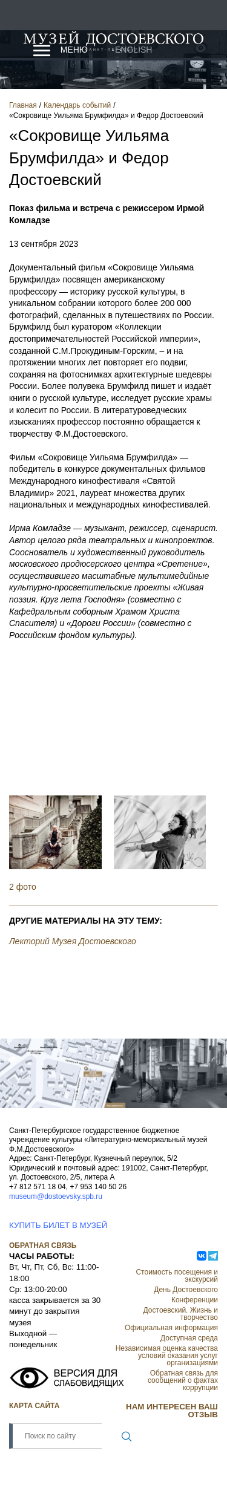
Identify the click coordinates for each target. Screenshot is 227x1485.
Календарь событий (77, 105)
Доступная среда (189, 1338)
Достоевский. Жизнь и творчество (180, 1314)
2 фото (22, 887)
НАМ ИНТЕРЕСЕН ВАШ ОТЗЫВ (172, 1411)
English (133, 49)
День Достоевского (186, 1289)
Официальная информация (171, 1327)
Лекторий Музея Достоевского (72, 941)
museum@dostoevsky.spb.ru (55, 1196)
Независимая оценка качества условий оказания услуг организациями (167, 1355)
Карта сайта (34, 1406)
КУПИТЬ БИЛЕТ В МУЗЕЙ (58, 1225)
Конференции (194, 1300)
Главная (23, 105)
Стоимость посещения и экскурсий (177, 1275)
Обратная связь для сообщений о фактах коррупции (183, 1380)
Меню (74, 49)
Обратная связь (42, 1245)
